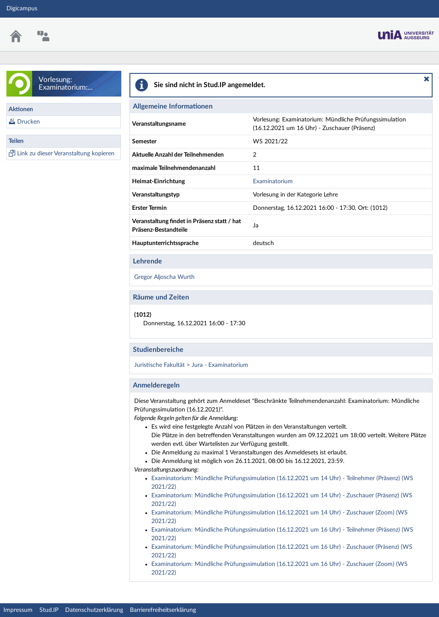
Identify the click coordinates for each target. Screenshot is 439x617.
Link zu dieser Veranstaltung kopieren (65, 154)
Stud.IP (48, 610)
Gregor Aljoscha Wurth (164, 277)
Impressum (18, 610)
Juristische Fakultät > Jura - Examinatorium (191, 365)
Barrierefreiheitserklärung (163, 610)
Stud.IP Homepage (406, 32)
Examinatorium (273, 181)
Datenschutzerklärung (94, 610)
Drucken (28, 122)
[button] (426, 79)
